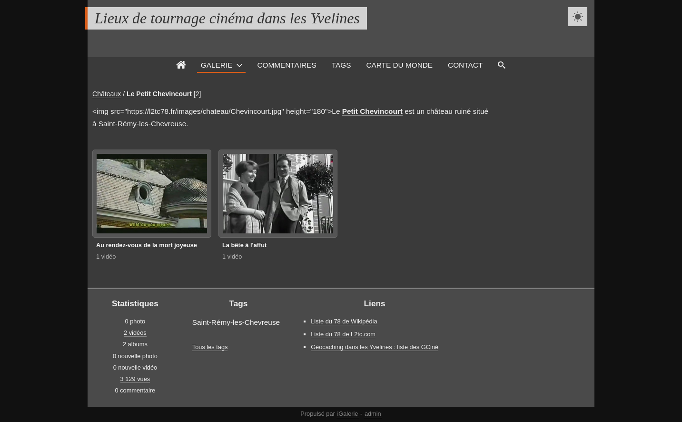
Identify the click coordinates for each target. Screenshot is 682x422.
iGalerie (347, 413)
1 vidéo (106, 256)
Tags (341, 65)
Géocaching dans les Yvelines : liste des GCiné (374, 347)
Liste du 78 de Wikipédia (344, 321)
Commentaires (286, 65)
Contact (465, 65)
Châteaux (106, 94)
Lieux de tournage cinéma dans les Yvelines (227, 18)
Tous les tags (210, 347)
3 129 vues (135, 378)
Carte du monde (399, 65)
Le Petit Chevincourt (159, 94)
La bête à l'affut (244, 245)
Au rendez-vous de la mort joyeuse (146, 245)
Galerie (217, 65)
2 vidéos (135, 332)
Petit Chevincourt (372, 111)
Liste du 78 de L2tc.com (343, 334)
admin (373, 413)
